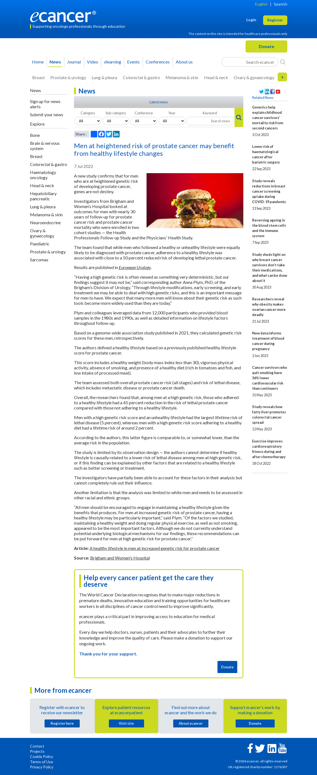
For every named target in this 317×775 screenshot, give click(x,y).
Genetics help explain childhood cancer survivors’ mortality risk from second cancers (267, 117)
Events (133, 61)
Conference (144, 113)
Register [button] (275, 20)
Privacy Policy (41, 767)
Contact (37, 746)
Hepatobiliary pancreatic (43, 196)
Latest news (159, 102)
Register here (62, 723)
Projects (37, 751)
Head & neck (216, 77)
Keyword (210, 113)
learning (112, 61)
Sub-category (116, 113)
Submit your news (46, 114)
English (261, 4)
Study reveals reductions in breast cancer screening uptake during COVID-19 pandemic (269, 191)
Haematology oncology (43, 175)
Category (88, 113)
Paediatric (39, 243)
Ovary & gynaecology (254, 77)
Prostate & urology (68, 77)
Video (92, 61)
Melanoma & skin (182, 77)
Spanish (280, 4)
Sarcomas (39, 259)
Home (38, 61)
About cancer (191, 723)
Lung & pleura (104, 77)
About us (184, 61)
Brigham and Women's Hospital (120, 557)
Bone (35, 135)
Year (171, 113)
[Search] (282, 62)
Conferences (158, 61)
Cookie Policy (41, 756)
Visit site (126, 723)
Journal (74, 61)
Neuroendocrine (45, 222)
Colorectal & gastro (141, 77)
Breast (38, 77)
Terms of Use (41, 761)
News (55, 61)
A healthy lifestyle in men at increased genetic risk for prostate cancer (155, 548)
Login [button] (251, 19)
